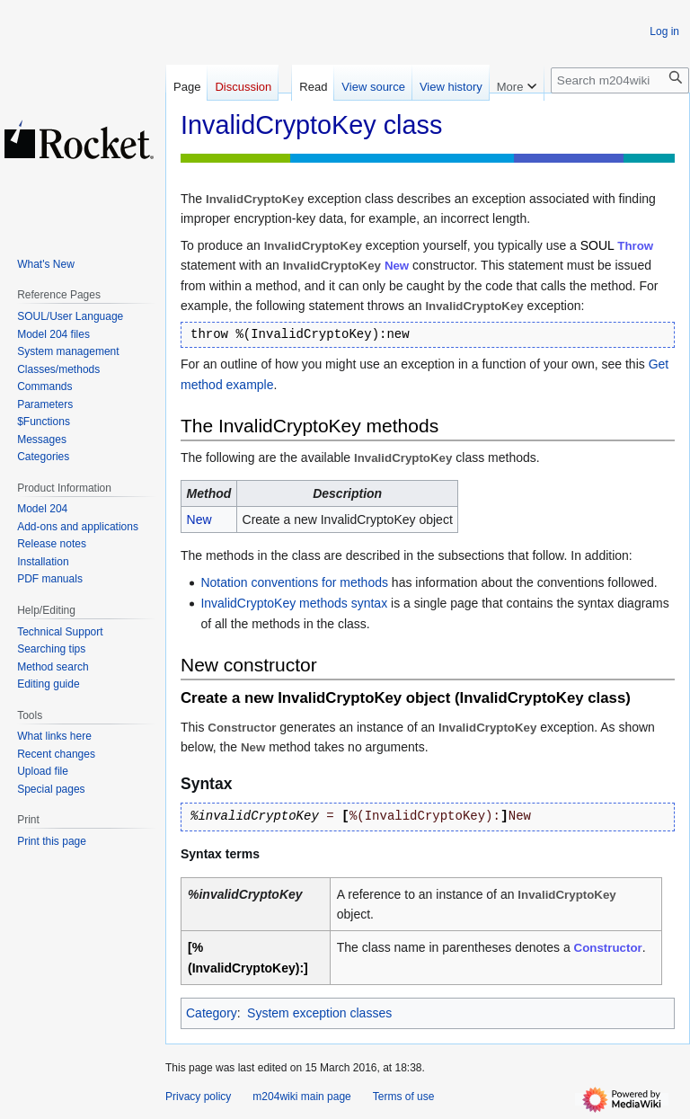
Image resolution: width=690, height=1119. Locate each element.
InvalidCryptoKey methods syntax (293, 603)
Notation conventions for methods (294, 582)
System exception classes (319, 1013)
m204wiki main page (301, 1096)
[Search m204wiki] (620, 80)
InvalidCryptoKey (487, 727)
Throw (635, 246)
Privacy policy (198, 1096)
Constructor (608, 948)
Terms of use (404, 1096)
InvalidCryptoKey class (543, 697)
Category (211, 1013)
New (397, 265)
